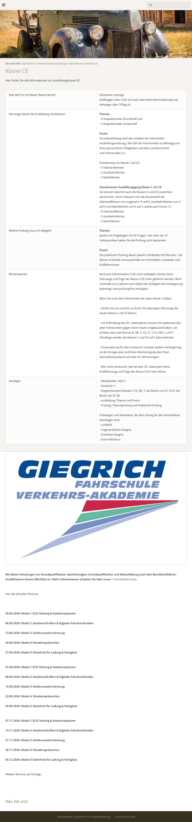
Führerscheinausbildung (51, 63)
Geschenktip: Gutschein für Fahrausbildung (83, 816)
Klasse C (164, 206)
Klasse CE (92, 63)
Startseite (28, 63)
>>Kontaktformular (124, 579)
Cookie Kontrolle (125, 816)
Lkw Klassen (76, 63)
